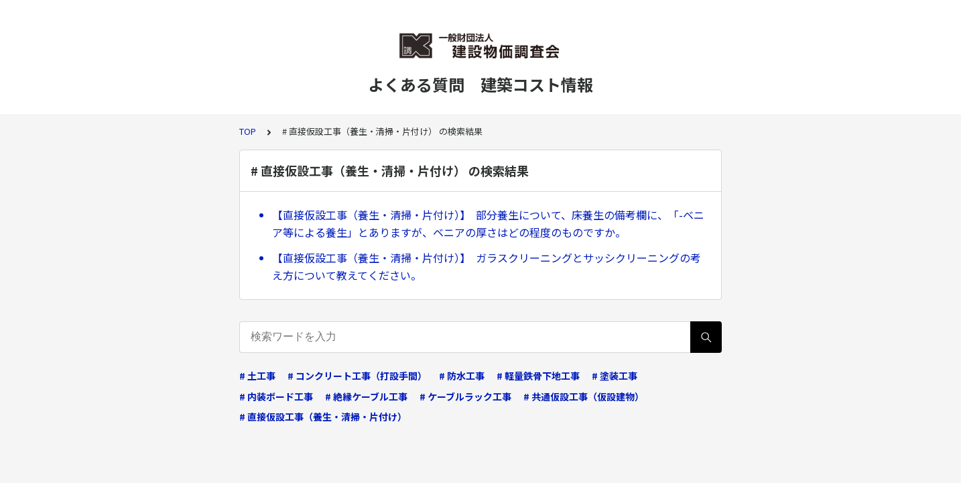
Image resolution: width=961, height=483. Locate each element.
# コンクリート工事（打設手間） (357, 375)
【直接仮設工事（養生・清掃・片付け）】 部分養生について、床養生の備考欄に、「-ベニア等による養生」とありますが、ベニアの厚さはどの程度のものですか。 (488, 223)
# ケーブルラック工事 (465, 396)
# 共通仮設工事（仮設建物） (583, 396)
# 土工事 (257, 375)
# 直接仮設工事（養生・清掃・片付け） (323, 416)
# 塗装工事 (614, 375)
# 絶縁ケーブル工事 (366, 396)
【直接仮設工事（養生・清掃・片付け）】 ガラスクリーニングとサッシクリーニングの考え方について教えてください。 (486, 266)
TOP (247, 131)
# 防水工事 (462, 375)
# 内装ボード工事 (276, 396)
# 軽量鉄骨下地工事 (538, 375)
